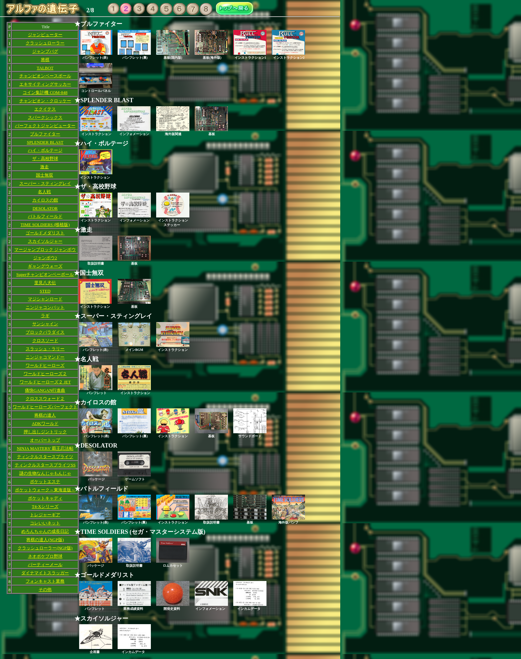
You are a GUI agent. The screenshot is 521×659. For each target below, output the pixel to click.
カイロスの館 (45, 200)
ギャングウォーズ (45, 266)
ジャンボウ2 (45, 257)
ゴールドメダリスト (45, 232)
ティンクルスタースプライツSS (45, 464)
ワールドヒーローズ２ (45, 373)
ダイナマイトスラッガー (45, 572)
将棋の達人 (45, 415)
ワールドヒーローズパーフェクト (45, 406)
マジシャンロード (45, 298)
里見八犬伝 (45, 282)
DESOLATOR (45, 208)
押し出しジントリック (45, 431)
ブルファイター (45, 133)
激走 (44, 166)
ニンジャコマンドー (45, 357)
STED (45, 290)
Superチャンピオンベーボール (45, 274)
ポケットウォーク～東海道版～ (45, 489)
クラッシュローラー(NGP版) (45, 547)
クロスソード (45, 340)
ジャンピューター (45, 34)
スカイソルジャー (45, 241)
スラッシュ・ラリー (45, 348)
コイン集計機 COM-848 (45, 92)
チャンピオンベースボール (45, 75)
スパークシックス (45, 117)
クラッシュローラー (45, 43)
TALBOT (45, 67)
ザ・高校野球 (45, 158)
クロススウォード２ (45, 398)
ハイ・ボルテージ (45, 150)
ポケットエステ (45, 481)
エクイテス (45, 109)
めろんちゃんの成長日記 (45, 531)
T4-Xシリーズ (45, 506)
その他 (45, 589)
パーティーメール (45, 564)
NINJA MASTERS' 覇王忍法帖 (45, 448)
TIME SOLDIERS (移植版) (45, 224)
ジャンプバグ (45, 51)
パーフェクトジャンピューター (45, 125)
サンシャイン (45, 323)
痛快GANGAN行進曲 (45, 390)
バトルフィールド (45, 216)
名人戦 (44, 191)
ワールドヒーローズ (45, 365)
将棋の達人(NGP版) (45, 539)
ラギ (45, 315)
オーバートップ (45, 440)
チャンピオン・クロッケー (45, 100)
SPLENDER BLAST (45, 142)
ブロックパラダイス (45, 332)
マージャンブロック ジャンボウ (45, 249)
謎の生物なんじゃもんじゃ (45, 473)
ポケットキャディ (45, 498)
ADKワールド (45, 423)
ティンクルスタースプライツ (45, 456)
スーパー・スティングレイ (45, 183)
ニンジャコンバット (45, 307)
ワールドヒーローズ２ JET (45, 381)
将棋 (45, 59)
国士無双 (44, 175)
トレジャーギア (45, 514)
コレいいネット (45, 523)
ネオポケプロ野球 (45, 556)
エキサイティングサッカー (45, 84)
